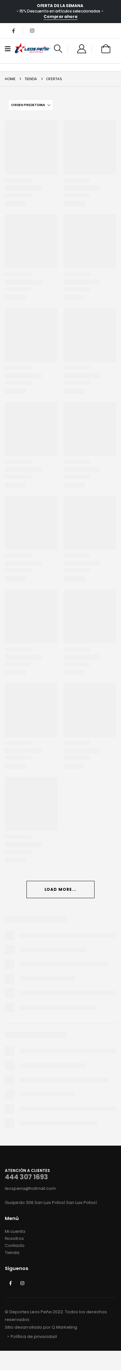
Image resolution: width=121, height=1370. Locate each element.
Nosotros (14, 1238)
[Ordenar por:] (30, 105)
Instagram (22, 1283)
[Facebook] (13, 30)
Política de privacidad (34, 1336)
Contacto (15, 1245)
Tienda (12, 1252)
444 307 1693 (26, 1177)
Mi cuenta (15, 1231)
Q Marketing (64, 1327)
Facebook (10, 1283)
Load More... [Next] (61, 889)
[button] (58, 49)
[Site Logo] (32, 49)
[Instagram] (32, 30)
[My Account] (81, 48)
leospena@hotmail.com (30, 1188)
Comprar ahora (60, 16)
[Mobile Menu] (10, 48)
